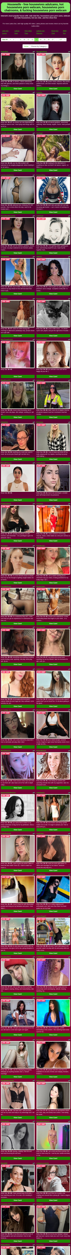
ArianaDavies (40, 891)
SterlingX (39, 135)
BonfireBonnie (41, 765)
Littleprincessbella (42, 1186)
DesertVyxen (40, 304)
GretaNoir (39, 1228)
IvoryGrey (4, 682)
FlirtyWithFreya (6, 597)
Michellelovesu (6, 765)
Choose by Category (39, 46)
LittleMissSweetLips (8, 135)
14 (40, 39)
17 (52, 39)
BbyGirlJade (40, 597)
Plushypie (4, 556)
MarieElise (39, 1017)
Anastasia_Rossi (6, 1228)
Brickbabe (39, 430)
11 (28, 39)
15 (44, 39)
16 (48, 39)
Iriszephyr (4, 304)
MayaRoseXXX (6, 387)
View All (5, 39)
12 (32, 39)
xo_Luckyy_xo (6, 723)
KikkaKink (4, 430)
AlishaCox (4, 934)
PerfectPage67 (41, 934)
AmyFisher (40, 849)
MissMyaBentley (41, 723)
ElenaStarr (40, 1060)
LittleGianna (40, 808)
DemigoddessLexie (7, 1102)
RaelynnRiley (40, 178)
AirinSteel (39, 513)
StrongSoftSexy (41, 51)
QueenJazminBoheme (8, 808)
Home (26, 46)
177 (61, 39)
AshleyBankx (40, 471)
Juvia (3, 93)
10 (24, 39)
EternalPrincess (6, 471)
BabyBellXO (5, 261)
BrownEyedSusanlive (8, 219)
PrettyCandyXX (41, 345)
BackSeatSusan (6, 1017)
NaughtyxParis (6, 975)
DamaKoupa (40, 556)
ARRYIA (39, 261)
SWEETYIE (40, 682)
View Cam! (18, 89)
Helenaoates (5, 1143)
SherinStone (40, 1102)
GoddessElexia (6, 513)
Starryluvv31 (40, 639)
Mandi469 (4, 1186)
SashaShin (4, 51)
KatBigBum (40, 975)
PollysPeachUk (6, 849)
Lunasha (39, 93)
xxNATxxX (39, 219)
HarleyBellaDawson (43, 1143)
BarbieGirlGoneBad (7, 891)
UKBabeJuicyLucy (7, 639)
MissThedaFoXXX (7, 345)
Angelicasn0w (5, 1060)
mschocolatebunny (7, 178)
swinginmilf (40, 387)
